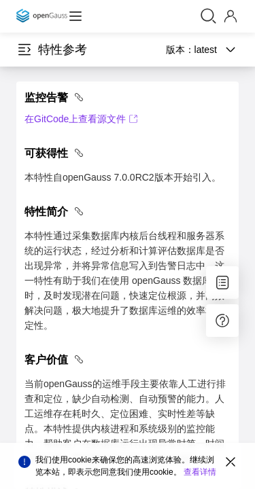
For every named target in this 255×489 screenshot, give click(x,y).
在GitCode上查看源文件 (81, 118)
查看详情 (200, 472)
